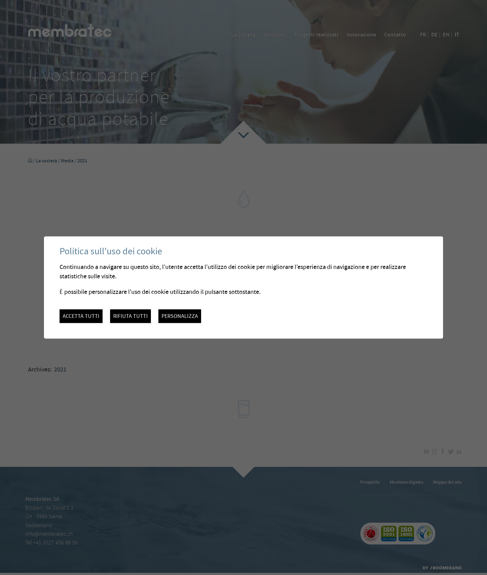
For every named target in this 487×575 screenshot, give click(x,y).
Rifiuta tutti (130, 316)
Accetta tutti (81, 316)
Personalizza (180, 316)
